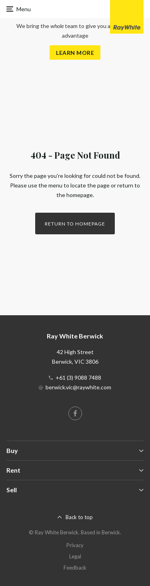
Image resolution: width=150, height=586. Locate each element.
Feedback (75, 567)
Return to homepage (75, 224)
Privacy (75, 545)
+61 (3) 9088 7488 (78, 377)
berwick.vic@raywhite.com (78, 387)
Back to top (79, 517)
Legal (75, 556)
